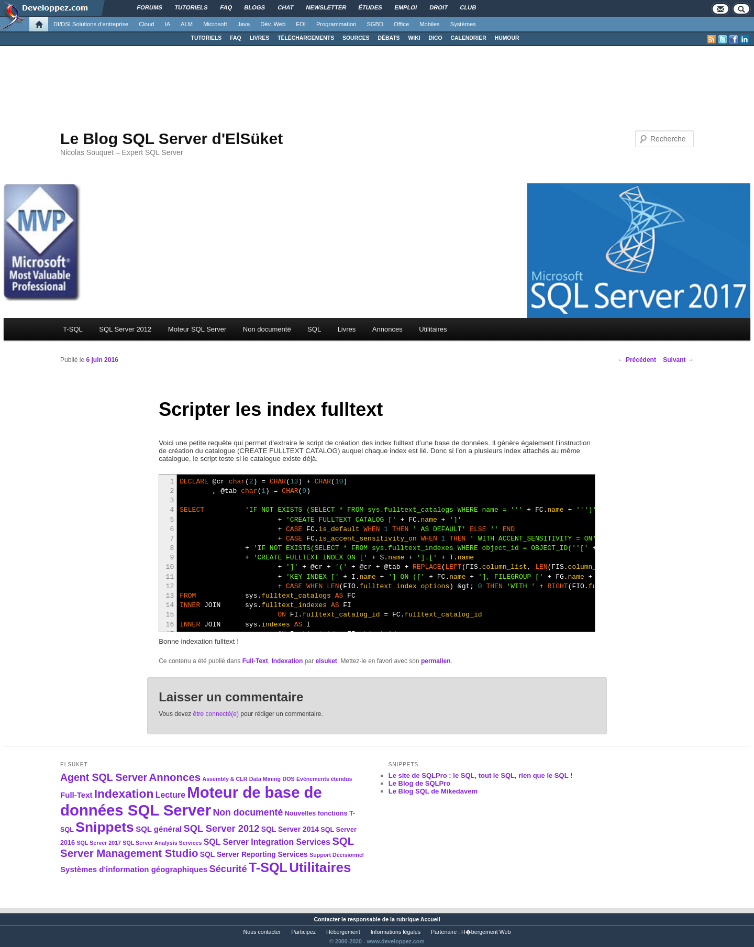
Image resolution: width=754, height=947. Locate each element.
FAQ (235, 38)
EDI (301, 24)
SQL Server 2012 (125, 329)
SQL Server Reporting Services (254, 854)
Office (401, 24)
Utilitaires (433, 329)
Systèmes (463, 24)
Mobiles (429, 24)
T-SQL (73, 329)
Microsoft (215, 24)
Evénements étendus (324, 779)
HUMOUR (507, 38)
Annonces (387, 329)
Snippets (104, 827)
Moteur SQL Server (197, 329)
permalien (436, 661)
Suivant (678, 360)
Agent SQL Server (103, 777)
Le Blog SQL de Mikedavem (433, 791)
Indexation (287, 661)
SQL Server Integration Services (267, 842)
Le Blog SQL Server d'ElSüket (171, 138)
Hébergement (343, 932)
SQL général (159, 828)
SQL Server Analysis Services (162, 843)
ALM (187, 24)
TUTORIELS (206, 38)
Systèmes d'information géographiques (133, 869)
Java (244, 24)
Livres (347, 329)
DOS (288, 779)
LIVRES (260, 38)
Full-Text (255, 661)
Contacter (327, 919)
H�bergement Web (486, 932)
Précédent (637, 360)
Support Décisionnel (336, 855)
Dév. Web (272, 24)
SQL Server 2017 (98, 843)
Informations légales (395, 932)
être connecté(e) (216, 714)
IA (168, 24)
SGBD (375, 24)
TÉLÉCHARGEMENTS (306, 38)
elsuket (326, 661)
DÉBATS (389, 38)
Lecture (170, 794)
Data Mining (265, 779)
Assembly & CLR (225, 779)
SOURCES (355, 38)
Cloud (146, 24)
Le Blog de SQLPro (419, 783)
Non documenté (267, 329)
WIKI (414, 38)
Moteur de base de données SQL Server (191, 801)
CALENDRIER (468, 38)
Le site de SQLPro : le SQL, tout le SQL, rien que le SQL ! (481, 775)
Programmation (336, 24)
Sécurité (228, 868)
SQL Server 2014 (290, 829)
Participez (303, 932)
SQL (314, 329)
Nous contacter (262, 932)
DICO (435, 38)
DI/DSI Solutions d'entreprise (90, 24)
